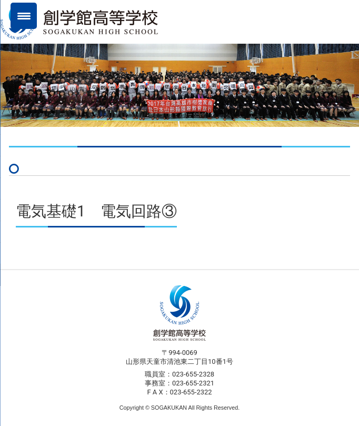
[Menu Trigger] (24, 16)
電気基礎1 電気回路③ (96, 211)
